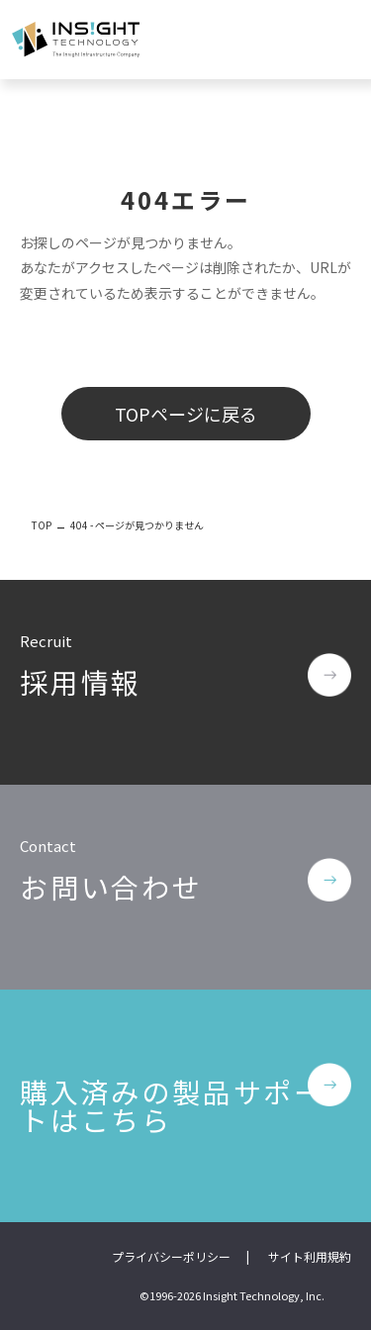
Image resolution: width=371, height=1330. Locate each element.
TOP (41, 525)
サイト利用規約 (309, 1256)
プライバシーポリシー (171, 1256)
